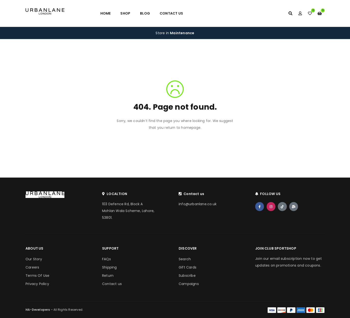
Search (185, 259)
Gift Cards (187, 267)
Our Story (34, 259)
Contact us (112, 283)
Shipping (109, 267)
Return (108, 275)
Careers (32, 267)
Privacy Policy (37, 283)
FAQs (106, 259)
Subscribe (187, 275)
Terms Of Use (37, 275)
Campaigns (189, 283)
